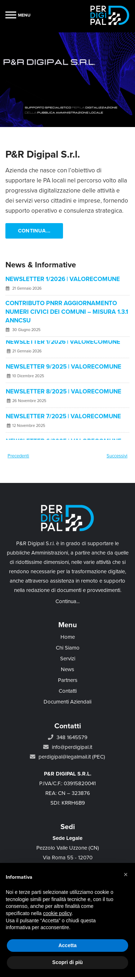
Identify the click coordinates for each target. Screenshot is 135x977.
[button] (125, 874)
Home (67, 637)
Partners (67, 680)
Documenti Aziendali (67, 701)
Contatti (68, 691)
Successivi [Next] (117, 456)
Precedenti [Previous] (18, 456)
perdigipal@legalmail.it (65, 757)
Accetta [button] (67, 945)
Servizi (67, 658)
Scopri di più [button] (67, 962)
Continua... (34, 231)
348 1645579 (72, 737)
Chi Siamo (68, 647)
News (67, 669)
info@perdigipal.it (72, 747)
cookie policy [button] (57, 913)
